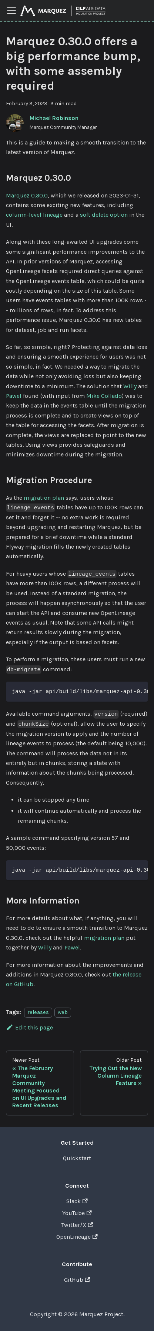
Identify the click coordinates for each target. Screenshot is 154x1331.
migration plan (44, 497)
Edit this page (29, 1027)
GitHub (77, 1279)
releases (38, 1012)
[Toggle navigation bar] (11, 10)
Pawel (13, 395)
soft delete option (104, 214)
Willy (130, 386)
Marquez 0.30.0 (27, 195)
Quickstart (77, 1158)
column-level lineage (34, 214)
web (63, 1012)
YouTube (76, 1213)
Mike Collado (104, 395)
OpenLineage (76, 1236)
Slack (76, 1201)
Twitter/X (77, 1224)
